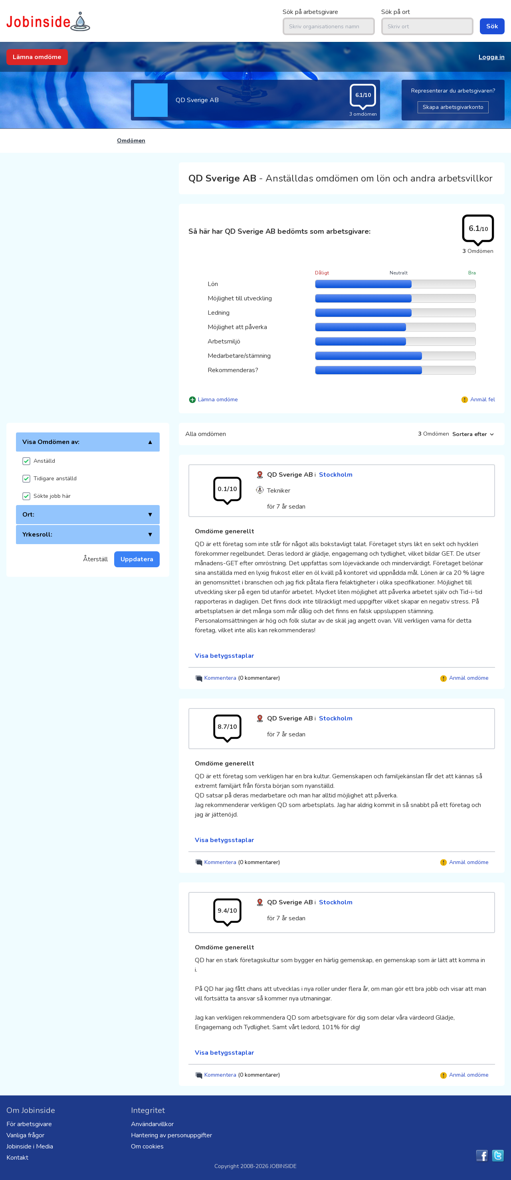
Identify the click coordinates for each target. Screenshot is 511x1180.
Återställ (95, 559)
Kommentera (237, 678)
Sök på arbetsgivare (310, 12)
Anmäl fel (482, 399)
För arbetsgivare (29, 1124)
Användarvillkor (152, 1124)
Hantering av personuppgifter (171, 1135)
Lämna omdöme (37, 57)
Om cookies (147, 1146)
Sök (492, 26)
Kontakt (17, 1157)
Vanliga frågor (25, 1135)
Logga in (492, 57)
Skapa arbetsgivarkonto (453, 107)
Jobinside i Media (29, 1146)
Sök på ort (395, 12)
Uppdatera (137, 559)
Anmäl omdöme (464, 678)
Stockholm (336, 474)
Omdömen (131, 140)
